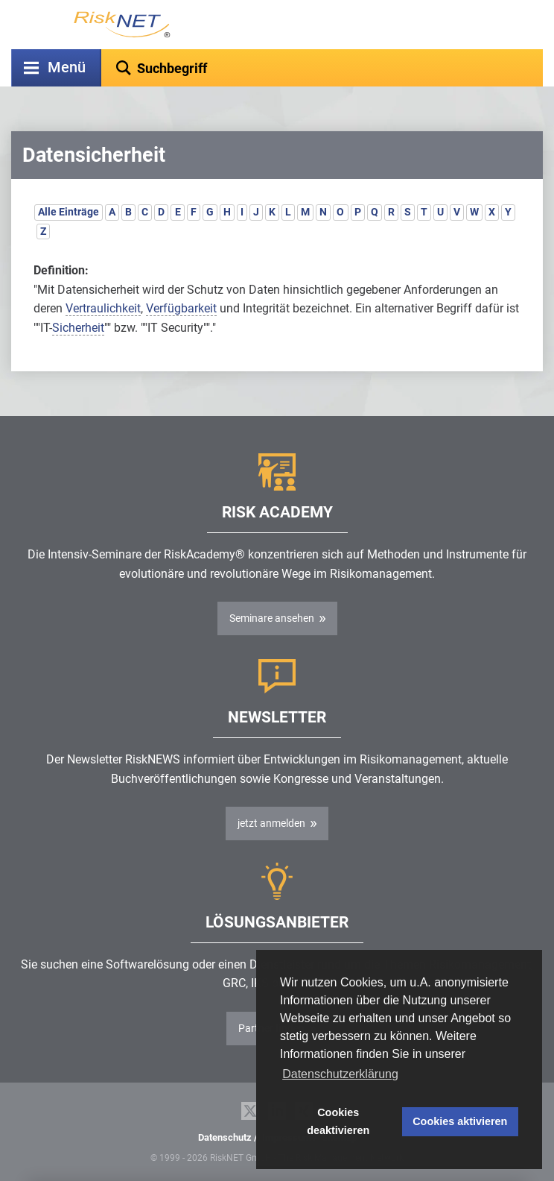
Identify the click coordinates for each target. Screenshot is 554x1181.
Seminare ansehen (271, 618)
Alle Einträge (68, 212)
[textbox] (322, 68)
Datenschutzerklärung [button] (340, 1074)
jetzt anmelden (271, 823)
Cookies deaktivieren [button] (338, 1121)
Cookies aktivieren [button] (460, 1121)
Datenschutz (225, 1137)
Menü (67, 67)
